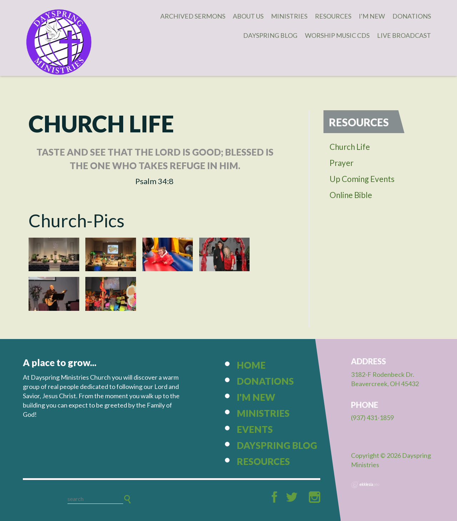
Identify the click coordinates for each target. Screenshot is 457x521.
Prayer (341, 163)
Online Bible (351, 195)
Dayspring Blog (270, 35)
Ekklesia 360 (365, 484)
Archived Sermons (192, 16)
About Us (248, 16)
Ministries (289, 16)
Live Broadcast (404, 35)
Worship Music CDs (337, 35)
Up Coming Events (362, 179)
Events (255, 429)
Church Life (350, 147)
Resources (333, 16)
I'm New (372, 16)
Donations (411, 16)
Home (251, 365)
